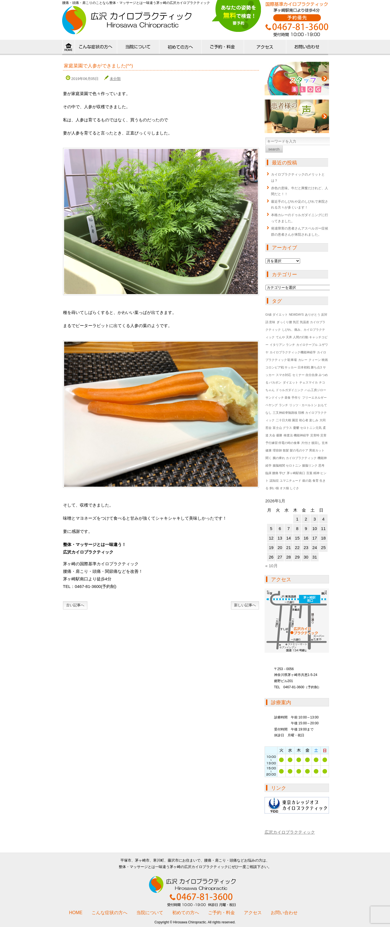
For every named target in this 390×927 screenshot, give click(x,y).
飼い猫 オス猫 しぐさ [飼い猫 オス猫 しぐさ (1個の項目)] (284, 488)
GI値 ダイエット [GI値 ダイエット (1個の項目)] (276, 314)
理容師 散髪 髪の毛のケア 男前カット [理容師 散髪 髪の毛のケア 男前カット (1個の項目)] (298, 450)
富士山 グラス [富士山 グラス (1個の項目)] (282, 427)
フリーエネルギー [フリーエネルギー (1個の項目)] (314, 397)
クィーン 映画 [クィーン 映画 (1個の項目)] (318, 359)
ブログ (297, 78)
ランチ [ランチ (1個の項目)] (283, 405)
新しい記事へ (245, 605)
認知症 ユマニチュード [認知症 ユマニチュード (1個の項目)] (285, 480)
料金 (222, 48)
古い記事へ (75, 605)
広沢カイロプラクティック (290, 832)
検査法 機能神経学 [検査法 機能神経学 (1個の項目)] (296, 435)
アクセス (265, 48)
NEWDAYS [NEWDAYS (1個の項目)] (296, 314)
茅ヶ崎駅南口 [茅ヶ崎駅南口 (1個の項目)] (296, 473)
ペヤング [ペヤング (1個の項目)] (271, 405)
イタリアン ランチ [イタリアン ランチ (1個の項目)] (282, 344)
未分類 (115, 79)
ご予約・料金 (221, 912)
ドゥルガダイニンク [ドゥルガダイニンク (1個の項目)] (289, 390)
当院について (138, 48)
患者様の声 (297, 116)
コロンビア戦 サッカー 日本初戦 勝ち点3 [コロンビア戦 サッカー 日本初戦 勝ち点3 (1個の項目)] (293, 367)
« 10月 (271, 565)
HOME (68, 48)
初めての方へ (180, 48)
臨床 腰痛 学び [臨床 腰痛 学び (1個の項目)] (275, 473)
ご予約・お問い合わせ (307, 48)
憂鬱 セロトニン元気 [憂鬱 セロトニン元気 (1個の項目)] (307, 427)
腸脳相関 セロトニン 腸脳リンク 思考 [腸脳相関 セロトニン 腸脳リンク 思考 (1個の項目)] (298, 465)
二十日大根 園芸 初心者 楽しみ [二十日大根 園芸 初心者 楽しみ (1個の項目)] (297, 420)
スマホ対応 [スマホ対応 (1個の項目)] (283, 375)
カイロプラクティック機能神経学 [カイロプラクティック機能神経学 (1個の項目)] (293, 352)
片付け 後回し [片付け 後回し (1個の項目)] (311, 442)
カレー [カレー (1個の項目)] (302, 359)
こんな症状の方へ (95, 48)
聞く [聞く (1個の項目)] (268, 458)
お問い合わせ (284, 912)
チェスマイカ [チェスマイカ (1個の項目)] (308, 382)
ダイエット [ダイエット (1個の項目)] (290, 382)
